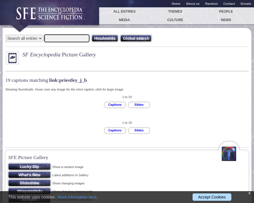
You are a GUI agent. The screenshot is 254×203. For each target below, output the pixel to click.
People (226, 12)
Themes (175, 12)
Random (211, 3)
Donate (246, 3)
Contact (229, 3)
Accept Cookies (212, 197)
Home (176, 3)
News (226, 20)
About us (193, 3)
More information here (77, 197)
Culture (175, 20)
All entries (124, 12)
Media (124, 20)
